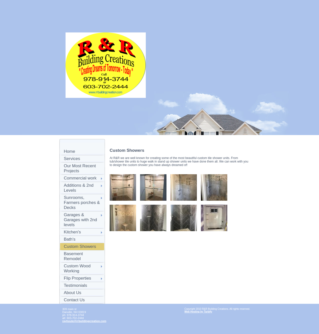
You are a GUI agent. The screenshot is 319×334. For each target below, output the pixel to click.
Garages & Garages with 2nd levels (80, 219)
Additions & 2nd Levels (78, 188)
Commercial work (80, 178)
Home (69, 151)
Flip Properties (77, 278)
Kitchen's (72, 232)
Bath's (70, 239)
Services (72, 158)
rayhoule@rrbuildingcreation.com (84, 321)
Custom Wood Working (77, 268)
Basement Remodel (73, 256)
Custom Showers (80, 246)
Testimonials (75, 285)
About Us (72, 292)
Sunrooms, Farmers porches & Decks (82, 202)
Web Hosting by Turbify (198, 311)
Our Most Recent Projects (80, 168)
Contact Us (74, 300)
